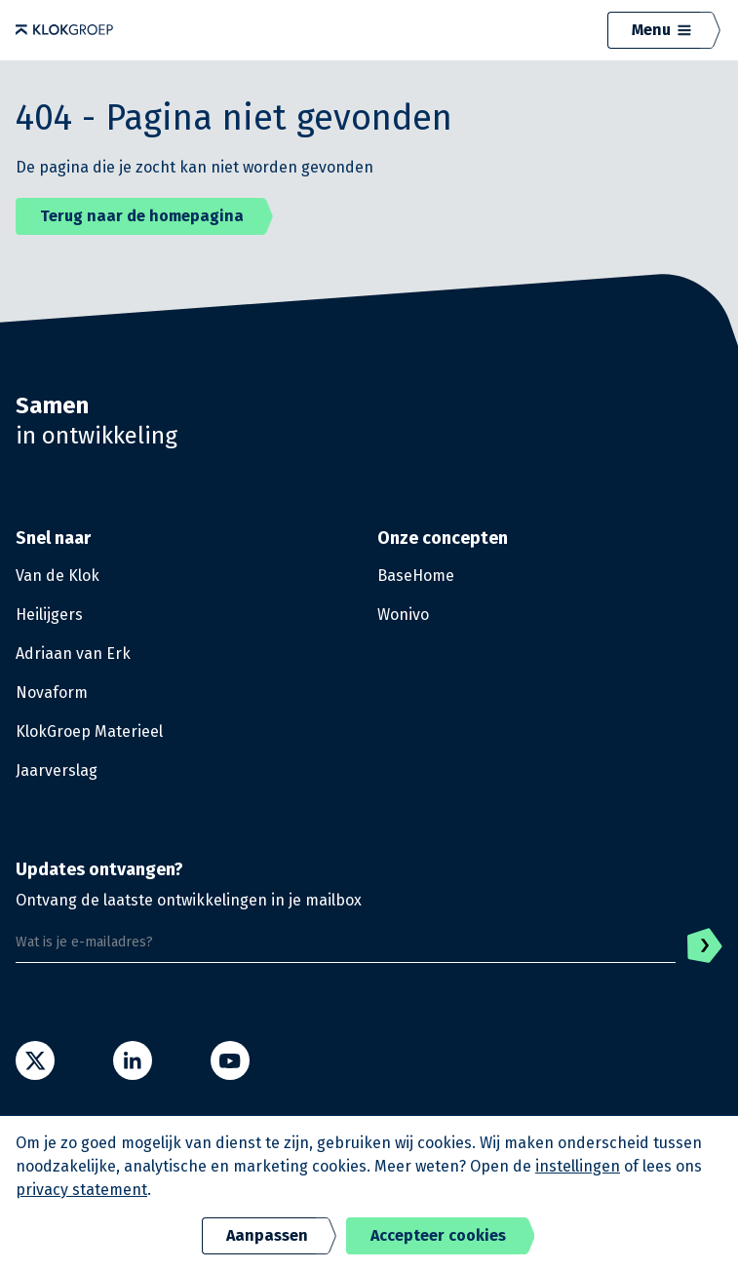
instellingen (577, 1166)
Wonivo (403, 614)
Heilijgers (49, 614)
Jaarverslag (56, 770)
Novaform (52, 692)
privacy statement (81, 1189)
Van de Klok (57, 575)
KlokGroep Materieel (89, 731)
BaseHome (415, 575)
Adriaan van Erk (73, 653)
